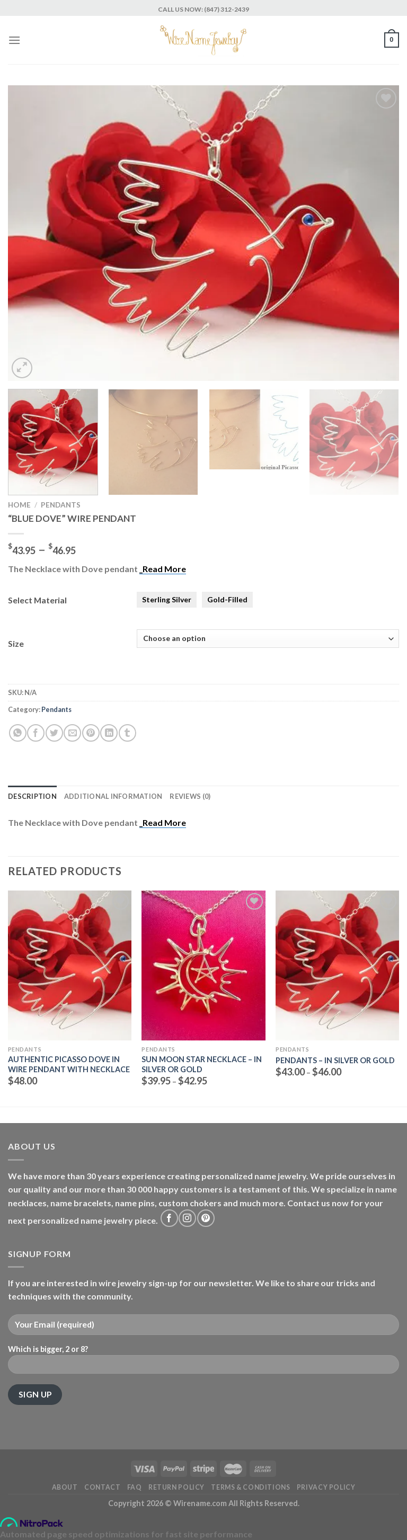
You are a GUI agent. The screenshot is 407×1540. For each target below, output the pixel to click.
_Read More (162, 569)
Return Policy (176, 1487)
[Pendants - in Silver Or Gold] (337, 965)
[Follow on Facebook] (169, 1218)
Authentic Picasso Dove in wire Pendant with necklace (69, 1064)
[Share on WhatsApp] (17, 733)
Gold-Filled (227, 599)
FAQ (134, 1487)
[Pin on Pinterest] (91, 733)
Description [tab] (32, 796)
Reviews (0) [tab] (190, 796)
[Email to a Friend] (72, 733)
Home (19, 505)
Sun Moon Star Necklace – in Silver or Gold (201, 1064)
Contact (102, 1487)
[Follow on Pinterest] (206, 1218)
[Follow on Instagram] (187, 1218)
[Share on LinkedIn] (109, 733)
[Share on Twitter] (54, 733)
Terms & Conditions (250, 1487)
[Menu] (14, 40)
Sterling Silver (166, 599)
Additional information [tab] (113, 796)
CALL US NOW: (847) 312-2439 (203, 9)
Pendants (61, 505)
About (65, 1487)
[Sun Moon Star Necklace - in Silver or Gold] (203, 965)
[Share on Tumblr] (127, 733)
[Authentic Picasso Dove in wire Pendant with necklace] (69, 965)
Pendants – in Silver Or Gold (335, 1060)
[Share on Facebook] (36, 733)
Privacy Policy (326, 1487)
